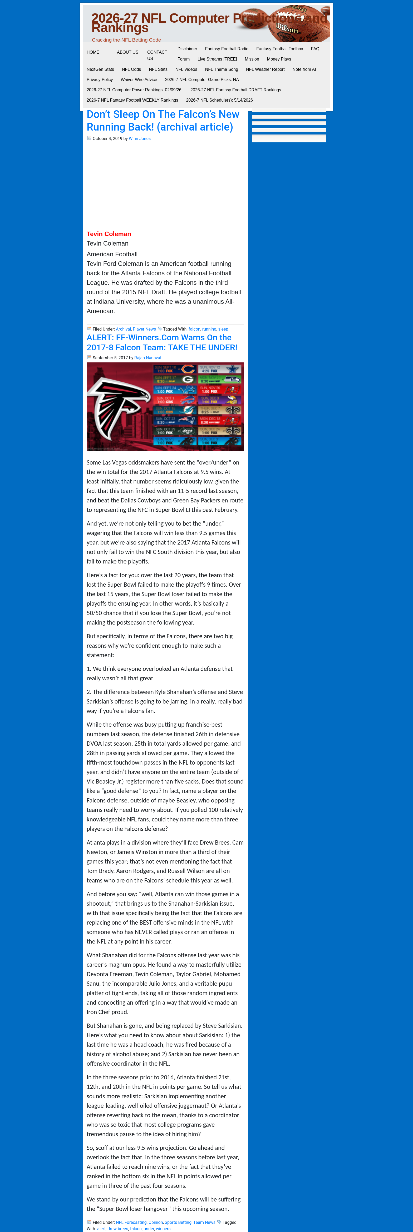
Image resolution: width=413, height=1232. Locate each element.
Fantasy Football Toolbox (279, 49)
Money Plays (279, 59)
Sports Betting (178, 1222)
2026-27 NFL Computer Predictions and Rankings (209, 23)
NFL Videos (186, 69)
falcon (194, 329)
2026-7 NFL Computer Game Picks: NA (202, 79)
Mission (252, 59)
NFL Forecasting (131, 1222)
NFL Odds (131, 69)
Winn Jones (140, 138)
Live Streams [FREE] (217, 59)
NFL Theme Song (221, 69)
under (149, 1228)
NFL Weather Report (265, 69)
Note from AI (304, 69)
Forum (184, 59)
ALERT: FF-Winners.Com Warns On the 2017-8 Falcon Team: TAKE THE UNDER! (162, 342)
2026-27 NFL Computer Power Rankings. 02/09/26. (135, 90)
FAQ (315, 49)
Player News (144, 329)
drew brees (117, 1228)
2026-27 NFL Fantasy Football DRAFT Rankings (235, 90)
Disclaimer (187, 49)
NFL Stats (158, 69)
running (209, 329)
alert (101, 1228)
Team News (204, 1222)
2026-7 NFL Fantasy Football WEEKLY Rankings (132, 100)
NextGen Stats (100, 69)
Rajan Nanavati (148, 357)
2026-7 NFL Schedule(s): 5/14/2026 (219, 100)
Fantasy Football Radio (227, 49)
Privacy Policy (100, 79)
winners (163, 1228)
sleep (223, 329)
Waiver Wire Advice (139, 79)
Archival (123, 329)
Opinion (156, 1222)
